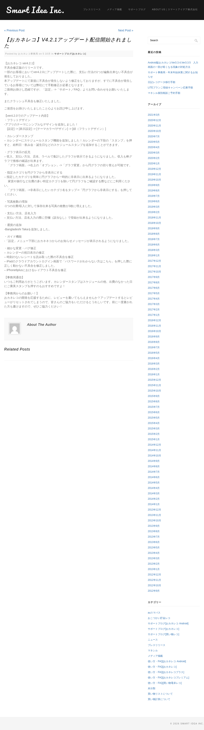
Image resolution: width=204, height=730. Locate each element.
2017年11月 (154, 266)
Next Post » (125, 30)
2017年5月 (154, 293)
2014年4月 (154, 488)
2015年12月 (154, 379)
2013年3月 (154, 558)
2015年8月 (154, 401)
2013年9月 (154, 525)
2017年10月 (154, 271)
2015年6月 (154, 412)
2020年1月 (154, 163)
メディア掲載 (114, 9)
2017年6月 (154, 287)
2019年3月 (154, 206)
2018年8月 (154, 233)
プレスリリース (92, 9)
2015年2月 (154, 434)
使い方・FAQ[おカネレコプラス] (166, 672)
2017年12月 (154, 260)
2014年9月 (154, 461)
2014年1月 (154, 504)
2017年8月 (154, 282)
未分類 (151, 688)
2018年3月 (154, 250)
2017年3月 (154, 304)
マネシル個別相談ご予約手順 (164, 93)
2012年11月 (154, 580)
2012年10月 (154, 585)
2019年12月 (154, 168)
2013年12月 (154, 509)
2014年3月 (154, 493)
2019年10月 (154, 179)
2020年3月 (154, 152)
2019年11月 (154, 174)
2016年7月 (154, 347)
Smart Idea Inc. (35, 9)
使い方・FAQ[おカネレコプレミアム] (168, 677)
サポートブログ (137, 9)
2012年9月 (154, 590)
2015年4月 (154, 423)
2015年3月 (154, 428)
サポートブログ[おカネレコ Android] (168, 623)
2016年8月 (154, 342)
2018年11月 (154, 217)
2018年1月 (154, 255)
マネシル (153, 650)
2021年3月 (154, 114)
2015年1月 (154, 439)
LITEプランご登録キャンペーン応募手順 (170, 87)
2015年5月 (154, 417)
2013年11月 (154, 515)
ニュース (153, 639)
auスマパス (154, 612)
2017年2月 (154, 309)
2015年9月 (154, 396)
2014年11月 (154, 450)
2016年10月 (154, 331)
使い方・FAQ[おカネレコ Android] (167, 661)
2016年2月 (154, 369)
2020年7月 (154, 136)
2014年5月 (154, 482)
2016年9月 (154, 336)
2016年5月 (154, 352)
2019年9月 (154, 185)
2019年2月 (154, 212)
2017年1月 (154, 315)
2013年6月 (154, 542)
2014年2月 (154, 498)
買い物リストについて (160, 693)
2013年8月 (154, 531)
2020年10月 (154, 131)
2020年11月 (154, 125)
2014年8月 (154, 466)
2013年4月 (154, 553)
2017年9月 (154, 277)
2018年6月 (154, 244)
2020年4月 (154, 147)
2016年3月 (154, 363)
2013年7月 (154, 536)
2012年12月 (154, 574)
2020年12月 (154, 120)
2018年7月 (154, 239)
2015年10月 (154, 390)
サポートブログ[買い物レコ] (163, 634)
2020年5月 (154, 141)
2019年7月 (154, 196)
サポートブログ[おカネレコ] (70, 53)
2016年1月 (154, 374)
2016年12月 (154, 320)
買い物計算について (159, 699)
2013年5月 (154, 547)
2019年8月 (154, 190)
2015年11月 (154, 385)
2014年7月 (154, 471)
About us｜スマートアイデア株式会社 (175, 9)
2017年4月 (154, 298)
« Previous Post (14, 30)
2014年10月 (154, 455)
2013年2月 (154, 563)
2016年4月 (154, 358)
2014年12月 (154, 444)
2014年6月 (154, 477)
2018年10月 (154, 223)
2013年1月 (154, 569)
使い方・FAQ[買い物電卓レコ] (165, 683)
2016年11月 (154, 325)
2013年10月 (154, 520)
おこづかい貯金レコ (159, 618)
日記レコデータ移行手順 (161, 82)
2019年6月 (154, 201)
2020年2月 (154, 158)
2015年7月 (154, 406)
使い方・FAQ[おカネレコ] (162, 666)
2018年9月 (154, 228)
